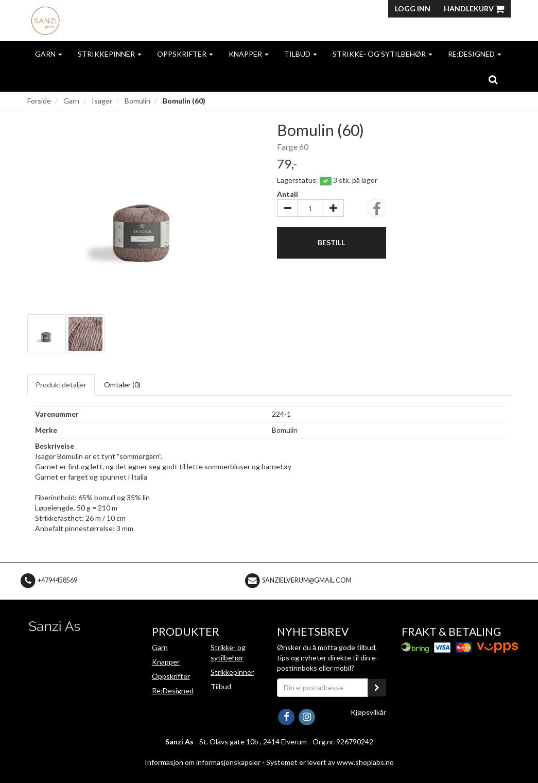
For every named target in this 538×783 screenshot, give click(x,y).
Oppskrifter (185, 53)
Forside (39, 100)
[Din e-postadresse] (323, 687)
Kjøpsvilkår (368, 712)
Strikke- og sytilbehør (382, 53)
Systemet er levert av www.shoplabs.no (330, 762)
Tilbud (300, 53)
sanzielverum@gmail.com (307, 580)
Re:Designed (474, 53)
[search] (493, 79)
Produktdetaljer (61, 384)
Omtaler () (122, 384)
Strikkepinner (110, 53)
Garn (48, 53)
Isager (102, 100)
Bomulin (137, 100)
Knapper (249, 53)
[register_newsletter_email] (377, 687)
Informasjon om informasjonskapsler (203, 762)
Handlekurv (474, 8)
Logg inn (412, 8)
